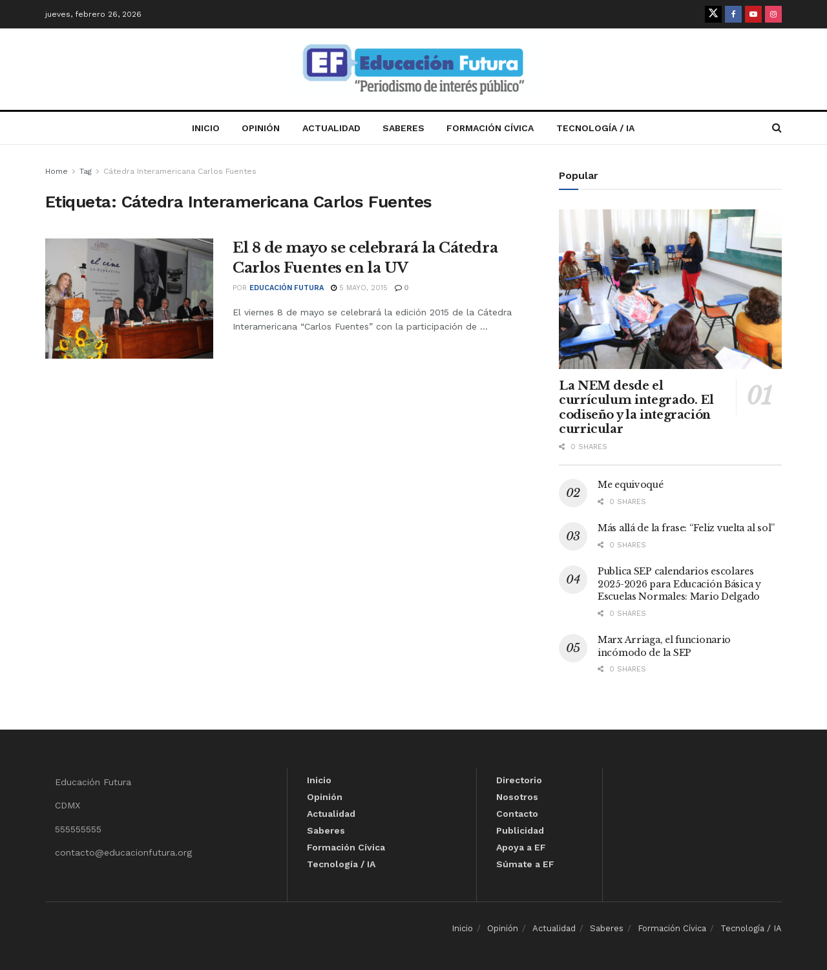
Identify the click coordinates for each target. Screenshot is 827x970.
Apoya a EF (521, 847)
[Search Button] (777, 128)
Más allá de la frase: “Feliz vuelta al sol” (686, 528)
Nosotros (517, 797)
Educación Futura (286, 288)
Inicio (206, 128)
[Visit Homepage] (413, 69)
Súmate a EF (525, 864)
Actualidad (331, 128)
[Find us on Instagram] (773, 14)
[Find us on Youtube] (753, 14)
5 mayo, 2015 (359, 288)
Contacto (517, 813)
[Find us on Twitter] (713, 14)
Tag (85, 171)
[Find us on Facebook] (733, 14)
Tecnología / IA (595, 128)
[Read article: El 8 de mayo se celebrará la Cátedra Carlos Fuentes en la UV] (129, 298)
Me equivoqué (631, 484)
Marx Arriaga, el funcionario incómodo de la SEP (664, 646)
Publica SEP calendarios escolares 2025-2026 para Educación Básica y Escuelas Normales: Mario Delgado (679, 583)
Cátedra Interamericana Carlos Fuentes (179, 171)
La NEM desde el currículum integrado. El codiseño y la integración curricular (636, 408)
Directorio (519, 780)
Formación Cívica (490, 128)
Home (56, 171)
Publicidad (520, 830)
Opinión (261, 128)
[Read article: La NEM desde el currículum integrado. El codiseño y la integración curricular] (670, 289)
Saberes (403, 128)
